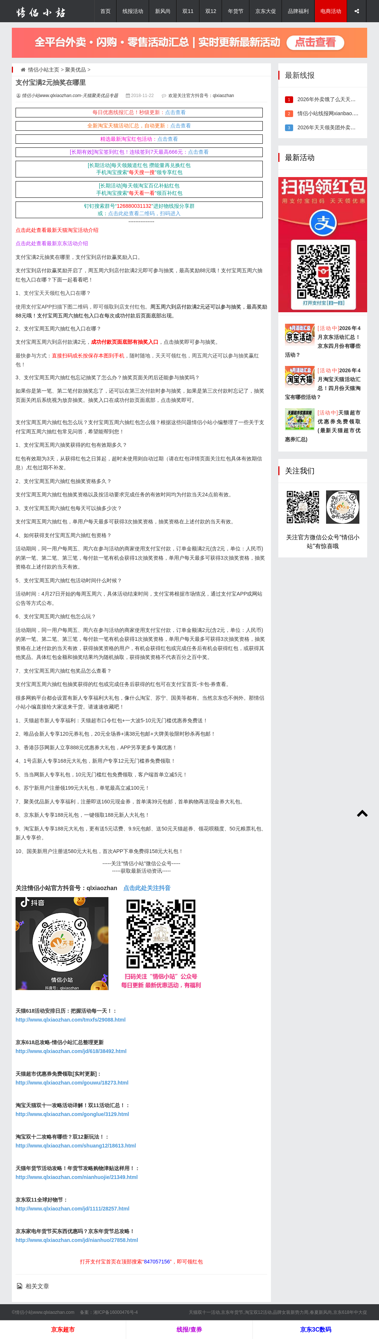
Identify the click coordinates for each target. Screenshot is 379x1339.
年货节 (236, 11)
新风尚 (163, 11)
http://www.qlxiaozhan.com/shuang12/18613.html (76, 1146)
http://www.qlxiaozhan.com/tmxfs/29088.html (70, 1020)
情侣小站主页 (43, 70)
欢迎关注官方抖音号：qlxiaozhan (201, 95)
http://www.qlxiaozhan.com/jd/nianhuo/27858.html (77, 1240)
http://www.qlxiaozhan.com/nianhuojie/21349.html (77, 1177)
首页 (105, 11)
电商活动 (331, 11)
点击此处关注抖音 (147, 888)
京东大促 (265, 11)
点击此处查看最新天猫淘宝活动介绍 (57, 230)
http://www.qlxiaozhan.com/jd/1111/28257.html (73, 1209)
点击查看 (175, 112)
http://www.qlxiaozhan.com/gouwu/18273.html (72, 1083)
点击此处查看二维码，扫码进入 (144, 213)
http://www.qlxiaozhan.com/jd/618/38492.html (71, 1051)
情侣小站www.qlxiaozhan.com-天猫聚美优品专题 (70, 95)
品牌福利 (298, 11)
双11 (188, 11)
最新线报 (300, 75)
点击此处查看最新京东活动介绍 (52, 243)
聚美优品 (75, 70)
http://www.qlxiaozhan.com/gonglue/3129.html (72, 1114)
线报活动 (133, 11)
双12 (211, 11)
